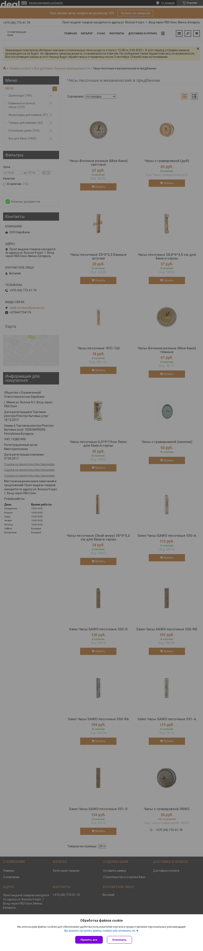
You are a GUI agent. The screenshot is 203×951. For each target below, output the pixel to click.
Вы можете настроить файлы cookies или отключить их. (100, 930)
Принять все (89, 939)
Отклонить (119, 939)
